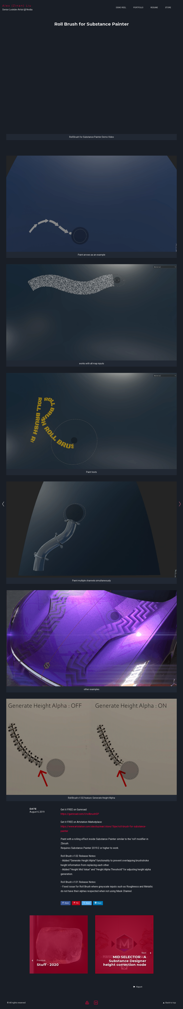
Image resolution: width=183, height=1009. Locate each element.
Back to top (169, 1002)
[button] (138, 987)
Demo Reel (121, 7)
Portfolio (138, 7)
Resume (154, 7)
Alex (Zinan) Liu (17, 5)
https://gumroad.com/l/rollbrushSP (80, 813)
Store (168, 7)
